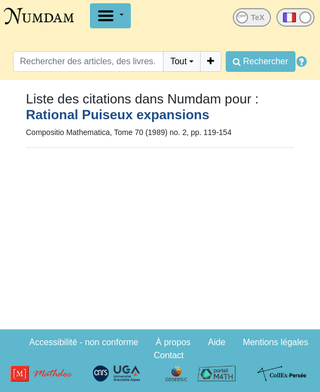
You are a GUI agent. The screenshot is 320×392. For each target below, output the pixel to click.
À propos (173, 342)
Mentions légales (275, 342)
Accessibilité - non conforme (83, 342)
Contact (169, 355)
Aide (216, 342)
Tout (178, 61)
